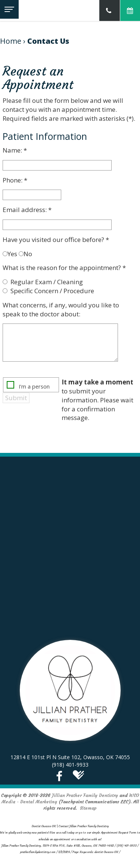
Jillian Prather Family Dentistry (85, 795)
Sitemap (88, 808)
